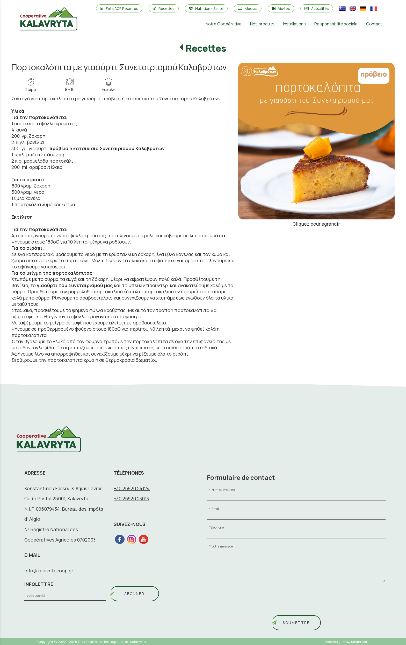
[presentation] (246, 600)
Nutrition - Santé (206, 8)
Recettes (164, 8)
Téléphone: (216, 527)
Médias (247, 8)
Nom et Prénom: (223, 490)
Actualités (316, 8)
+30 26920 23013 (131, 498)
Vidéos (281, 8)
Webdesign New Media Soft (347, 641)
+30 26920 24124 (132, 488)
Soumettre (296, 622)
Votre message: (223, 546)
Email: (216, 509)
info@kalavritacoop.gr (48, 570)
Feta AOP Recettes (119, 8)
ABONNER (134, 593)
